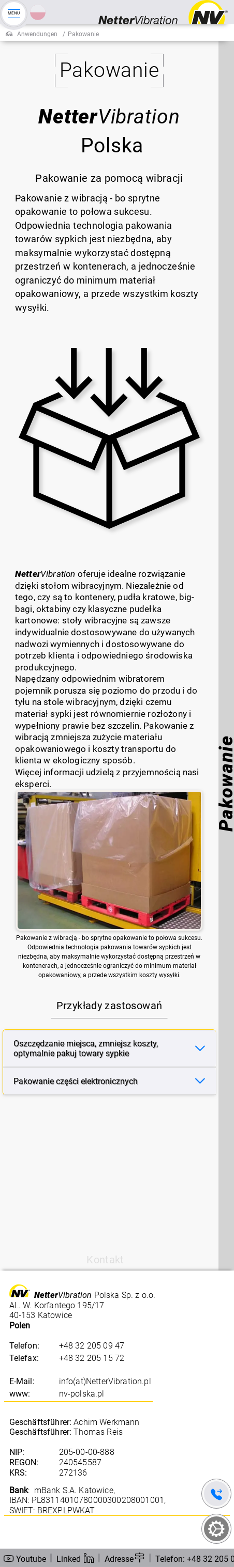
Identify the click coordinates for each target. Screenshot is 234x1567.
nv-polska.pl (82, 1394)
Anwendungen (37, 34)
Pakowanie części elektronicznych (75, 1081)
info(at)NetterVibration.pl (105, 1381)
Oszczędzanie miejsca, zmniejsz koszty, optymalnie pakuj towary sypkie (85, 1048)
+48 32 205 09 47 (92, 1346)
